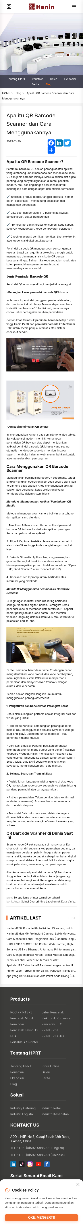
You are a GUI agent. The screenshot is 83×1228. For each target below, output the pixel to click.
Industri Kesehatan (55, 1114)
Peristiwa (37, 79)
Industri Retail (52, 1108)
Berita (35, 84)
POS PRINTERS (21, 1012)
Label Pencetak (53, 1012)
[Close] (78, 1185)
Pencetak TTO (52, 1024)
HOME (6, 93)
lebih (72, 918)
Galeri (53, 79)
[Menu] (74, 6)
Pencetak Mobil (21, 1018)
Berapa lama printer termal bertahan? (37, 897)
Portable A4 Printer (24, 1042)
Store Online (51, 1066)
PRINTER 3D (51, 1030)
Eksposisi (70, 79)
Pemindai (17, 1024)
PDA (13, 1036)
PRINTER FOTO (53, 1036)
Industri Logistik (22, 1114)
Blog (48, 84)
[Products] (9, 6)
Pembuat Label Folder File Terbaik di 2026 (32, 960)
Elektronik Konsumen (57, 1018)
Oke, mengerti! (41, 1217)
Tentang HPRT (16, 79)
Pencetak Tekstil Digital (26, 1030)
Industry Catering (23, 1108)
